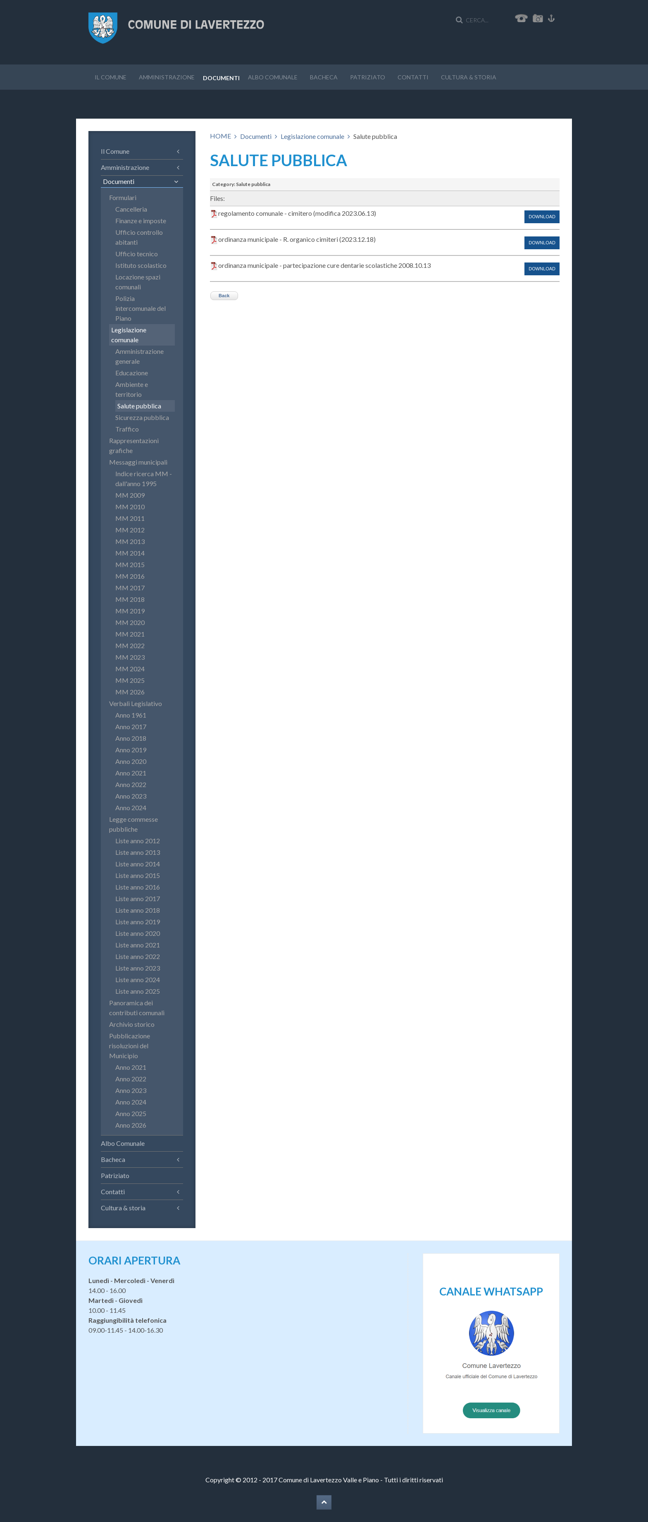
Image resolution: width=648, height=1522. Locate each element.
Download (542, 216)
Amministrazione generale (139, 356)
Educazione (131, 373)
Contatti (413, 77)
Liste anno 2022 (137, 956)
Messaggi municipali (138, 462)
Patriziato (367, 77)
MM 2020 (130, 622)
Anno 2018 (130, 738)
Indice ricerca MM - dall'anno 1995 (143, 478)
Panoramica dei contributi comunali (136, 1007)
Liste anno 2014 (137, 864)
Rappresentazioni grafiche (134, 445)
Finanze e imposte (140, 220)
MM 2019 (130, 611)
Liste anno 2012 (137, 840)
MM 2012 (130, 530)
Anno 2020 (130, 761)
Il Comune (110, 77)
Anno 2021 (130, 773)
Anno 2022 (130, 784)
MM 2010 (130, 507)
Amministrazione (167, 77)
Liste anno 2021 (137, 945)
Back (224, 295)
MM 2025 (130, 680)
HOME (220, 136)
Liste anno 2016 (137, 887)
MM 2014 (130, 553)
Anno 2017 (130, 726)
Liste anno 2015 (137, 875)
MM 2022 (130, 645)
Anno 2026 (130, 1125)
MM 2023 (130, 657)
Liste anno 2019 (137, 922)
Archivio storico (132, 1024)
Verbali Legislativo (135, 703)
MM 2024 (130, 669)
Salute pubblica (139, 406)
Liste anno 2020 (137, 933)
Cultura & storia (468, 77)
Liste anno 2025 (137, 991)
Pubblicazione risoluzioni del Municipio (129, 1045)
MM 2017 (130, 588)
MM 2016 (130, 576)
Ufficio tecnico (136, 254)
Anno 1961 (130, 715)
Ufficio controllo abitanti (139, 237)
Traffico (127, 429)
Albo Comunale (273, 77)
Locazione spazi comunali (137, 282)
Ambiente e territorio (131, 389)
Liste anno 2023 (137, 968)
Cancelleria (131, 209)
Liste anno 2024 (137, 979)
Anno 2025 (130, 1113)
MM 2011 (130, 518)
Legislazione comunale (312, 136)
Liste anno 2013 (137, 852)
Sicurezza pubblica (142, 417)
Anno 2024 (130, 807)
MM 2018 (130, 599)
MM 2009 (130, 495)
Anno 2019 (130, 750)
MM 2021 (130, 634)
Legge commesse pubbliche (133, 824)
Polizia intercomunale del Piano (140, 308)
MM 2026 (130, 692)
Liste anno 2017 (137, 898)
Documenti (221, 77)
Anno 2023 (130, 796)
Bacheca (324, 77)
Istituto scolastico (141, 265)
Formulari (122, 197)
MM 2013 (130, 541)
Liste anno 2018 (137, 910)
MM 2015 (130, 564)
